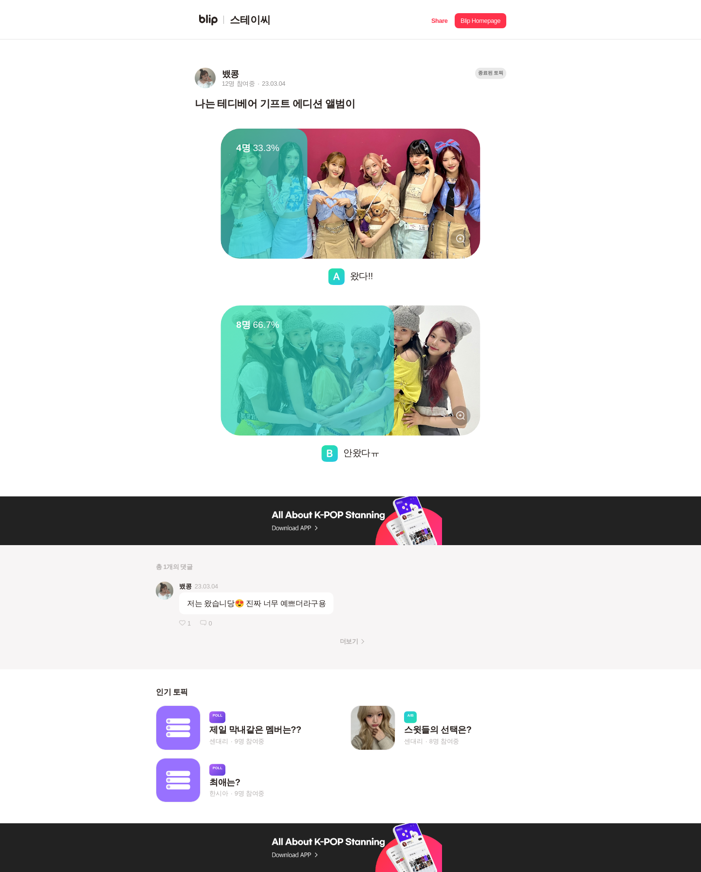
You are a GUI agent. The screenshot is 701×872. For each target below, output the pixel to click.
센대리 (218, 741)
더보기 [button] (349, 641)
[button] (439, 20)
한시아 (218, 793)
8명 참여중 (444, 741)
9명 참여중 (249, 741)
